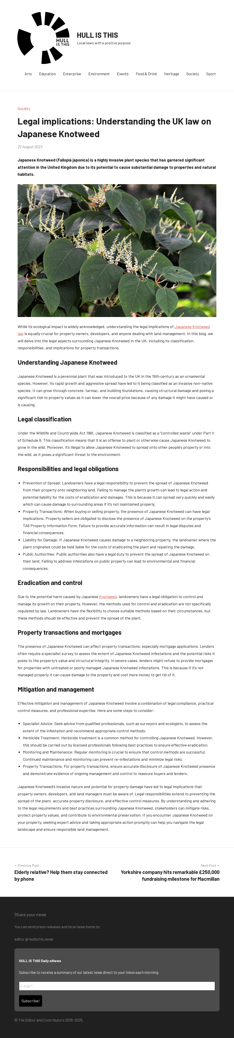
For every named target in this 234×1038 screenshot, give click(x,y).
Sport (211, 73)
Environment (99, 73)
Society (192, 73)
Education (47, 73)
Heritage (171, 73)
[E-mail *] (117, 986)
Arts (28, 73)
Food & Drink (146, 73)
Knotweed (108, 596)
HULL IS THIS (97, 35)
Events (123, 73)
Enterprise (72, 73)
